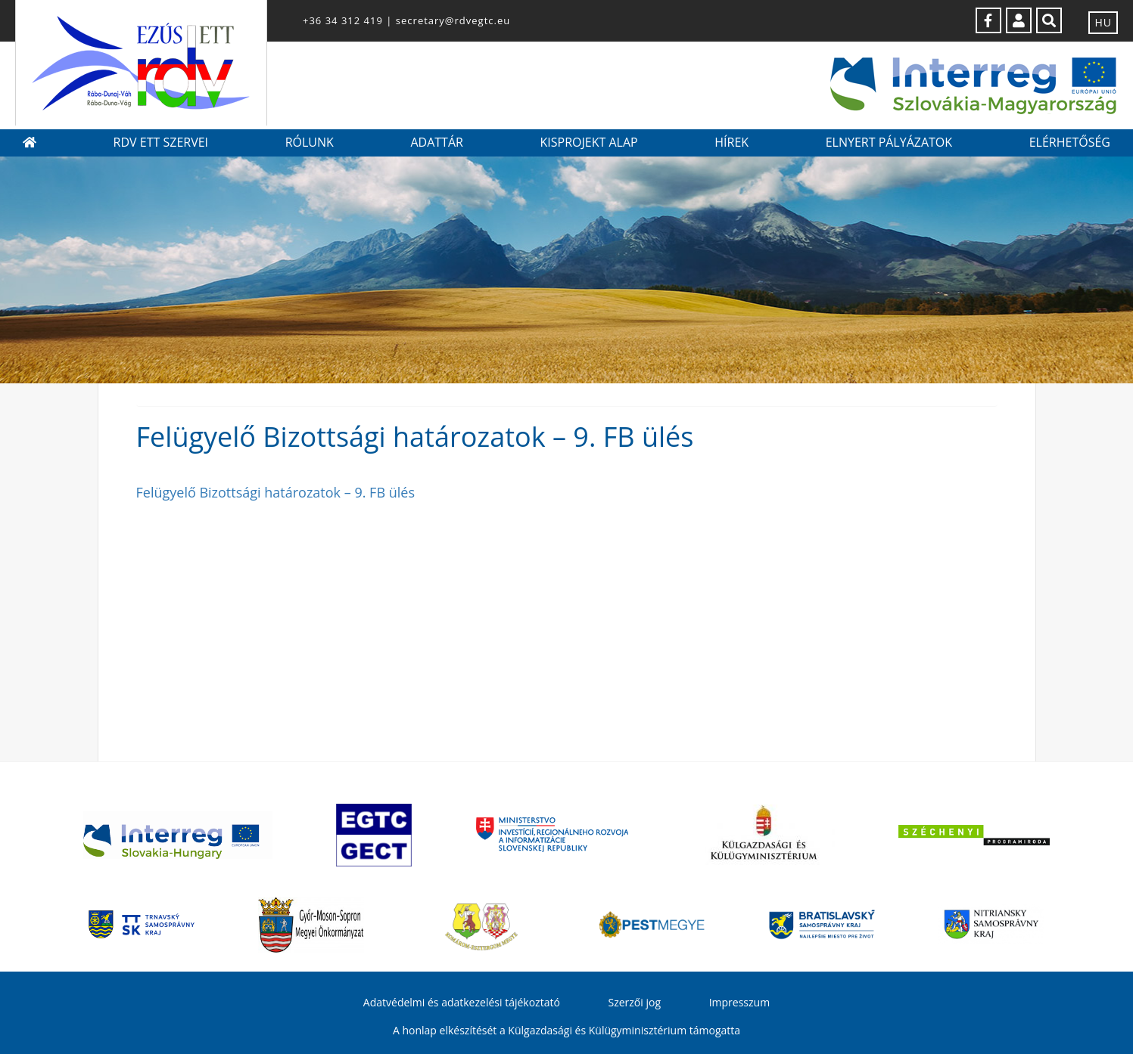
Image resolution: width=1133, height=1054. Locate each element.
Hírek (731, 142)
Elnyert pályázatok (889, 142)
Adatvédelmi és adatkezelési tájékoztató (461, 1002)
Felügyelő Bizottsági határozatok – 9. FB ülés (275, 492)
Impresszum (739, 1002)
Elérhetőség (1069, 142)
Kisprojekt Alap (588, 142)
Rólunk (309, 142)
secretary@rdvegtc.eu (453, 20)
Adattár (436, 142)
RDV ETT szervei (161, 142)
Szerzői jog (634, 1002)
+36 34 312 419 (343, 20)
